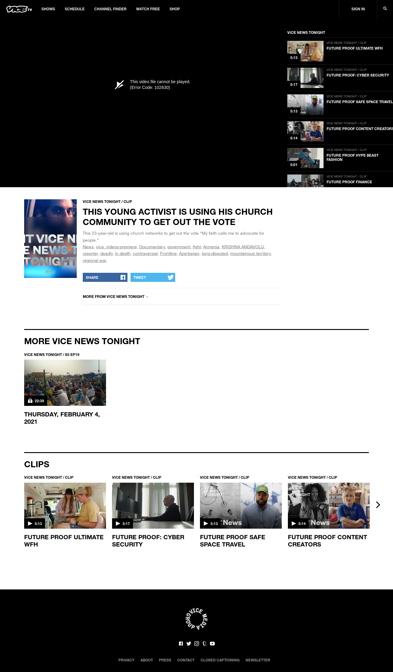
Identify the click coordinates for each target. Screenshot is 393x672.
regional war (95, 260)
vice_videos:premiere (116, 246)
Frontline (168, 253)
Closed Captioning (220, 659)
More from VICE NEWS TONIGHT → (116, 296)
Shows (48, 9)
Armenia (211, 246)
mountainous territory (250, 253)
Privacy (126, 659)
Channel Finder (110, 9)
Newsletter (258, 659)
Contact (186, 659)
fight (197, 246)
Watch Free (148, 9)
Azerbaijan (189, 253)
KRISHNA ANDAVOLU (243, 246)
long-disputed (215, 253)
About (146, 659)
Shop (174, 9)
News (88, 246)
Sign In (358, 9)
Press (165, 659)
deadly (106, 253)
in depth (122, 253)
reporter (90, 253)
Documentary (152, 246)
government (178, 246)
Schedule (75, 9)
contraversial (145, 253)
